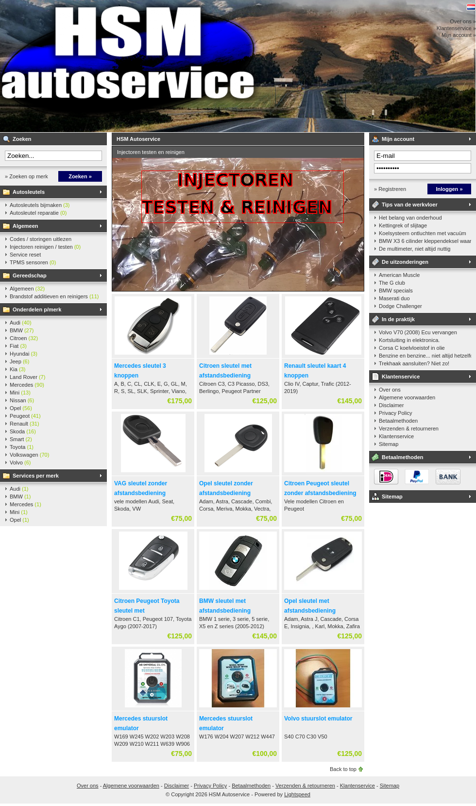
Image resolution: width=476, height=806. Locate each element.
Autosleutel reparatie (38, 213)
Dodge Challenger (400, 306)
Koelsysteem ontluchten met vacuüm (422, 233)
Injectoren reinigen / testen (45, 247)
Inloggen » (449, 189)
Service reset (25, 254)
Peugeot (25, 416)
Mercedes (27, 385)
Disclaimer (391, 405)
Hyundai (23, 354)
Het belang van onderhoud (410, 218)
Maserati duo (394, 298)
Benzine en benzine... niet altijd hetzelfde (425, 356)
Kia (17, 369)
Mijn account (398, 139)
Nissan (22, 400)
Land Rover (27, 377)
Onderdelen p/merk (37, 309)
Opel (21, 408)
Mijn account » (459, 35)
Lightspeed (297, 794)
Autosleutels (29, 192)
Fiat (18, 346)
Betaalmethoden (398, 421)
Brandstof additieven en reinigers (54, 296)
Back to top (343, 769)
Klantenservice (401, 376)
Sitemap (388, 444)
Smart (21, 439)
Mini (20, 392)
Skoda (23, 431)
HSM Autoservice (128, 66)
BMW (22, 330)
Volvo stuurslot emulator (318, 718)
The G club (392, 283)
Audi (21, 323)
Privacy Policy (395, 413)
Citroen (24, 338)
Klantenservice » (456, 28)
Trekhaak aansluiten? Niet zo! (414, 363)
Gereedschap (30, 275)
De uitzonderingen (405, 262)
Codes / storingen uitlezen (40, 239)
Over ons (390, 390)
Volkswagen (29, 455)
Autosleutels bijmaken (40, 205)
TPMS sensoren (33, 262)
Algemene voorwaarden (407, 397)
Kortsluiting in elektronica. (409, 340)
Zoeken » (80, 176)
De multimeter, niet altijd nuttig (414, 249)
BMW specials (396, 290)
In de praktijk (398, 319)
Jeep (19, 361)
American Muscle (399, 275)
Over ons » (463, 21)
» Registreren (390, 189)
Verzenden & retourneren (409, 428)
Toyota (22, 447)
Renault (24, 424)
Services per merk (36, 476)
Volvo (20, 462)
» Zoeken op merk (26, 176)
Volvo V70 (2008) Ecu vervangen (418, 332)
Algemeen (25, 226)
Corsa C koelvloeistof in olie (412, 348)
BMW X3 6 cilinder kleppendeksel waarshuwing (425, 241)
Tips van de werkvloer (410, 204)
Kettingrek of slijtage (403, 225)
